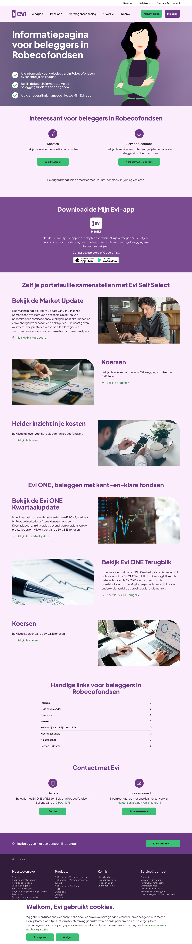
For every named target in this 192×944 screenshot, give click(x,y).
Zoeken (136, 14)
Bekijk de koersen (118, 382)
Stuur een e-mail (139, 811)
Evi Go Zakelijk (62, 891)
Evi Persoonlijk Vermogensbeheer (71, 877)
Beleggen (36, 14)
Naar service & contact (139, 161)
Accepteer (40, 937)
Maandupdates (105, 877)
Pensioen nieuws (106, 882)
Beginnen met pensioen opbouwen (29, 891)
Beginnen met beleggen (24, 879)
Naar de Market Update (31, 337)
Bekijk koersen (52, 161)
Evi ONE (59, 897)
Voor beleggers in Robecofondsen (158, 894)
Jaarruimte (17, 894)
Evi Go (58, 889)
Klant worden (152, 13)
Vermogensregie (106, 885)
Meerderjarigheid (50, 733)
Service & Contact (168, 3)
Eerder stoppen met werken (26, 897)
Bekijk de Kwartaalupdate (33, 536)
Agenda (45, 702)
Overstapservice (149, 885)
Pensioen (56, 14)
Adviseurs (145, 3)
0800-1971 (63, 802)
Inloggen (172, 13)
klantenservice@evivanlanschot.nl (139, 802)
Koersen (128, 3)
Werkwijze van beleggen (153, 891)
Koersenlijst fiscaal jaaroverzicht (59, 727)
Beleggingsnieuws (107, 879)
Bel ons (53, 811)
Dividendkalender (51, 708)
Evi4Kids (59, 894)
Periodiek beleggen (22, 882)
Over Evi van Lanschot (151, 888)
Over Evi (108, 14)
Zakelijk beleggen (21, 885)
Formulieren (47, 715)
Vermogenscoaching (82, 14)
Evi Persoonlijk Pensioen (67, 886)
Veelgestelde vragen (151, 879)
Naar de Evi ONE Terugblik (123, 595)
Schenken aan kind (21, 900)
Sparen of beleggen (22, 888)
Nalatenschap (49, 739)
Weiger (67, 937)
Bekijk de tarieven (28, 440)
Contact (145, 877)
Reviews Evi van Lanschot (153, 882)
